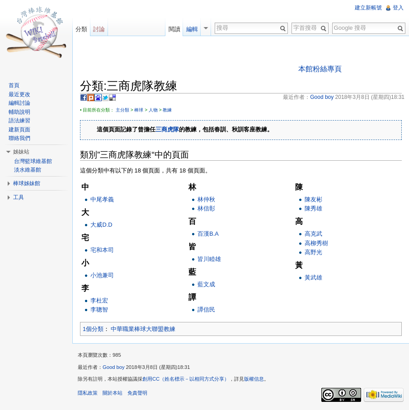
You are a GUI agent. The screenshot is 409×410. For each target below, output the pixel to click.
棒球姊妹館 (26, 183)
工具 (18, 197)
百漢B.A (208, 233)
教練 (167, 109)
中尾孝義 (102, 199)
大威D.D (101, 224)
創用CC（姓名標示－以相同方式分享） (185, 379)
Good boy (114, 367)
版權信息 (254, 379)
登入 (398, 8)
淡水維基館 (27, 170)
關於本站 (112, 393)
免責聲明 (137, 393)
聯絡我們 (19, 138)
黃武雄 (313, 277)
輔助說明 (19, 112)
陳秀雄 (313, 208)
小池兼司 (102, 275)
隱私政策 (88, 393)
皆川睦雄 (209, 259)
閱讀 (174, 29)
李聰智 (99, 309)
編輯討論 (19, 103)
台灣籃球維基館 (33, 161)
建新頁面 (19, 129)
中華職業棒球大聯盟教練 (143, 329)
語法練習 (19, 120)
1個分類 (93, 329)
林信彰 (206, 208)
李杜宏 (99, 300)
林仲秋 (206, 199)
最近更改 (19, 94)
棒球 (138, 109)
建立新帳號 (368, 8)
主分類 (122, 109)
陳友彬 (313, 199)
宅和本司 (102, 250)
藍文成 (206, 284)
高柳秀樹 (316, 243)
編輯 (192, 29)
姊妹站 (21, 152)
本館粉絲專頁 (320, 69)
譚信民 (206, 309)
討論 (99, 29)
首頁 (14, 85)
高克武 (313, 233)
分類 (81, 29)
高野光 (313, 252)
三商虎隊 (167, 130)
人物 (153, 109)
